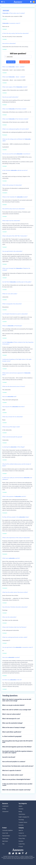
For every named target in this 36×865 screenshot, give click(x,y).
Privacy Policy (22, 838)
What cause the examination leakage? (12, 723)
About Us (21, 830)
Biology (20, 811)
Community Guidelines (7, 830)
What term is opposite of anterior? (11, 770)
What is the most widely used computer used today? (16, 790)
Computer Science (23, 822)
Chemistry (21, 809)
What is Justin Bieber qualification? (11, 732)
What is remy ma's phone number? (11, 714)
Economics (21, 825)
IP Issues (21, 846)
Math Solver (5, 841)
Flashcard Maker (6, 835)
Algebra (20, 806)
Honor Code (5, 833)
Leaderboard (5, 806)
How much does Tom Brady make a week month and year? (17, 766)
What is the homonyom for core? (11, 718)
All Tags (4, 809)
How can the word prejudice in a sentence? (13, 761)
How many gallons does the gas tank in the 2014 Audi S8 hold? (17, 741)
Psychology (21, 819)
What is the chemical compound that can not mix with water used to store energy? (16, 700)
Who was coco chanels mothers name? (12, 775)
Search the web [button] (10, 62)
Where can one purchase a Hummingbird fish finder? (16, 779)
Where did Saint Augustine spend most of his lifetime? (17, 747)
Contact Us (21, 833)
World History (22, 814)
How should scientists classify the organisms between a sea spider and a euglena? (17, 751)
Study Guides (5, 838)
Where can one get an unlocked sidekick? (13, 705)
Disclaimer (21, 841)
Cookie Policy (22, 844)
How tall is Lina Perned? (8, 757)
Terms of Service (22, 835)
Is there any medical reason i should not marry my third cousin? (17, 784)
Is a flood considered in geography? (12, 736)
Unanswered (5, 811)
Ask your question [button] (24, 62)
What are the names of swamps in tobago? (13, 727)
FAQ (3, 844)
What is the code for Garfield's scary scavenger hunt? (16, 709)
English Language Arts (24, 817)
